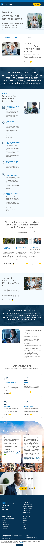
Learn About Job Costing (33, 263)
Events (24, 528)
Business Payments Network (28, 506)
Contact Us (23, 488)
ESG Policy (34, 535)
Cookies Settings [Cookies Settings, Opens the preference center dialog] (11, 544)
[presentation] (42, 4)
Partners (24, 524)
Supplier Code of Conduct (31, 537)
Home (3, 35)
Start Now (37, 4)
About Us (25, 518)
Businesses (4, 520)
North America (39, 1)
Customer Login (30, 1)
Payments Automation (27, 504)
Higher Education (5, 524)
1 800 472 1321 (5, 507)
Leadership (25, 520)
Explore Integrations (6, 299)
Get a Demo (27, 61)
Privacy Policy (5, 538)
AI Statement (11, 538)
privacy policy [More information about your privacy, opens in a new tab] (20, 542)
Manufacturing (5, 526)
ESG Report (28, 535)
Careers (24, 522)
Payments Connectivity (27, 508)
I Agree (19, 544)
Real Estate (4, 528)
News (24, 526)
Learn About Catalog (7, 263)
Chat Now (31, 488)
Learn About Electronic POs (19, 263)
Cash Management (26, 510)
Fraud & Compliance (27, 512)
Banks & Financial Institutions (8, 518)
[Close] (42, 541)
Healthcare (4, 522)
